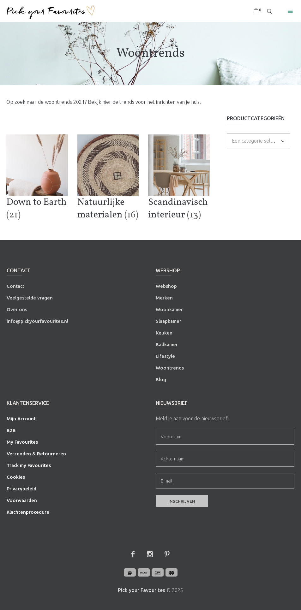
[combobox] (258, 141)
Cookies (16, 477)
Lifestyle (165, 356)
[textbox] (254, 140)
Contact (15, 286)
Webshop (166, 286)
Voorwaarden (22, 500)
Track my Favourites (29, 465)
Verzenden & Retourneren (36, 453)
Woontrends (170, 367)
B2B (11, 430)
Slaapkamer (168, 321)
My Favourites (22, 442)
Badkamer (167, 344)
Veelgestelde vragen (30, 297)
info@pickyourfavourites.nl (37, 321)
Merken (164, 297)
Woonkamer (169, 309)
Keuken (164, 332)
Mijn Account (21, 418)
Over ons (17, 309)
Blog (161, 379)
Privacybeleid (21, 488)
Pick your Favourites (141, 590)
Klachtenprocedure (28, 512)
